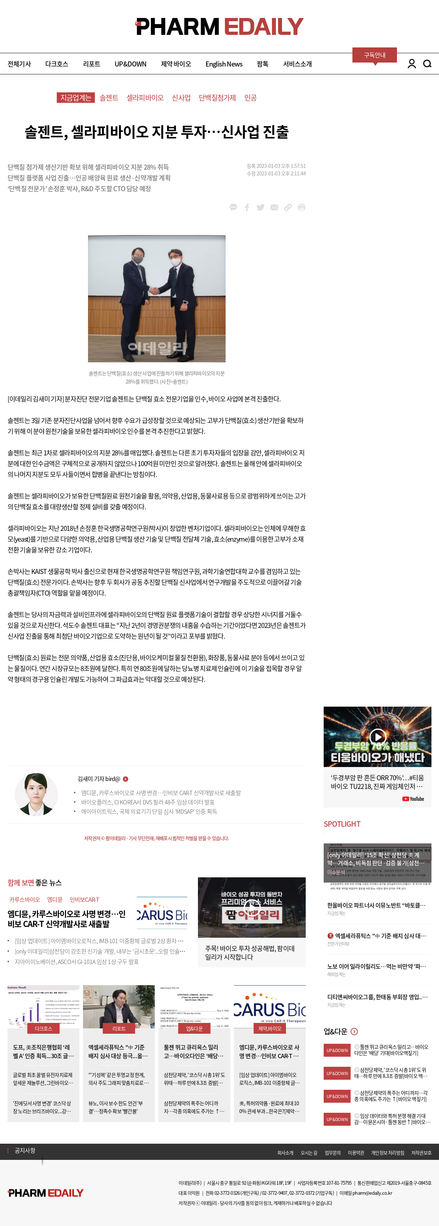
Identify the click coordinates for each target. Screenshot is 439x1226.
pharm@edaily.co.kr (372, 1192)
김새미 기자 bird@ (99, 778)
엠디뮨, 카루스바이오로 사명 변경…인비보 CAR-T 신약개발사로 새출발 (161, 792)
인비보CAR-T (85, 899)
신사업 (181, 97)
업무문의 (333, 1152)
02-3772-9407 (274, 1192)
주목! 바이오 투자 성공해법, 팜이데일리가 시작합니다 (250, 952)
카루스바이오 (24, 899)
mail (274, 207)
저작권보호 (421, 1152)
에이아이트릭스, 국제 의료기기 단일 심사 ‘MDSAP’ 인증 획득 (149, 811)
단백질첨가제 (217, 97)
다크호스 (57, 64)
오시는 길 (309, 1152)
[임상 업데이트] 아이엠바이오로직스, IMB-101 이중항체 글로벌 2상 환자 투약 (101, 940)
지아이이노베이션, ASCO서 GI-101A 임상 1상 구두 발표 (77, 961)
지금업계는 (75, 97)
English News (223, 64)
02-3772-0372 (301, 1192)
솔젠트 (109, 97)
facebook (247, 207)
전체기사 (19, 64)
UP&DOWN (130, 64)
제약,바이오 (269, 1028)
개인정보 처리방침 (387, 1152)
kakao (233, 207)
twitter (261, 207)
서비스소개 (297, 64)
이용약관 (356, 1152)
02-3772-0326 (227, 1192)
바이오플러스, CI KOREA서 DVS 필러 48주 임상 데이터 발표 (148, 802)
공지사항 (25, 1150)
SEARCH (427, 63)
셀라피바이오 (144, 97)
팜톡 (262, 64)
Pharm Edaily (46, 1193)
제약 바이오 (176, 64)
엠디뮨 (55, 899)
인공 (250, 97)
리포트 (92, 64)
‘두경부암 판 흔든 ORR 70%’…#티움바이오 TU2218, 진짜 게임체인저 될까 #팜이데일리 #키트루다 (377, 786)
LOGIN (410, 63)
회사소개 (285, 1152)
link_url (288, 207)
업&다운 (194, 1028)
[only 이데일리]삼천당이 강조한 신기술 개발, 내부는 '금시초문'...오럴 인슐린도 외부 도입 (114, 951)
